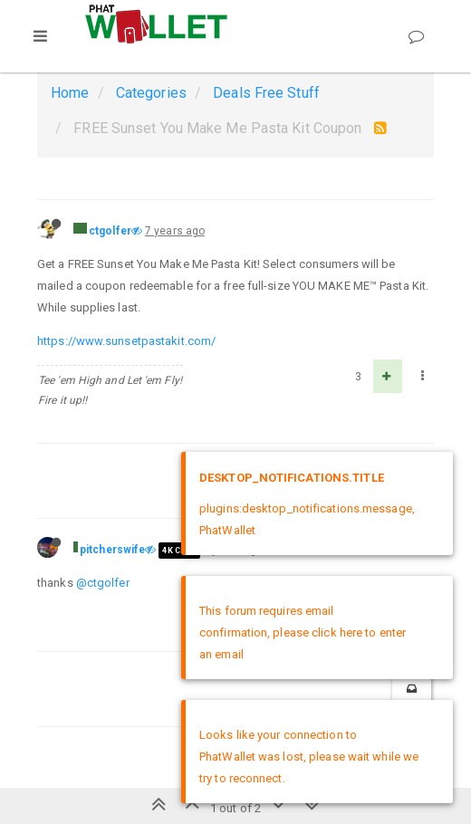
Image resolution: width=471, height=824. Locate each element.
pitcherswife (112, 549)
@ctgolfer (103, 582)
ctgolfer (110, 231)
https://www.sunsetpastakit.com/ (126, 341)
